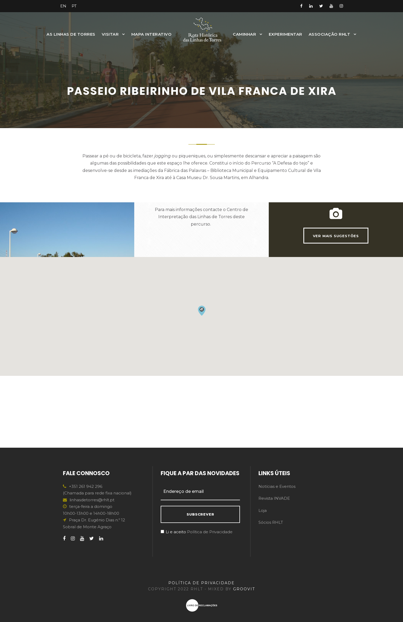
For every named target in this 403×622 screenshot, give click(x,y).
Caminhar (244, 34)
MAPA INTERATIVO (151, 34)
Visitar (110, 34)
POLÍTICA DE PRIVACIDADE (201, 583)
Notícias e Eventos (276, 486)
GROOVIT (244, 589)
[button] (201, 382)
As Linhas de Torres (71, 34)
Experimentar (285, 34)
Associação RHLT (329, 34)
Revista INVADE (274, 498)
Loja (262, 510)
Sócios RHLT (270, 522)
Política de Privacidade (210, 531)
